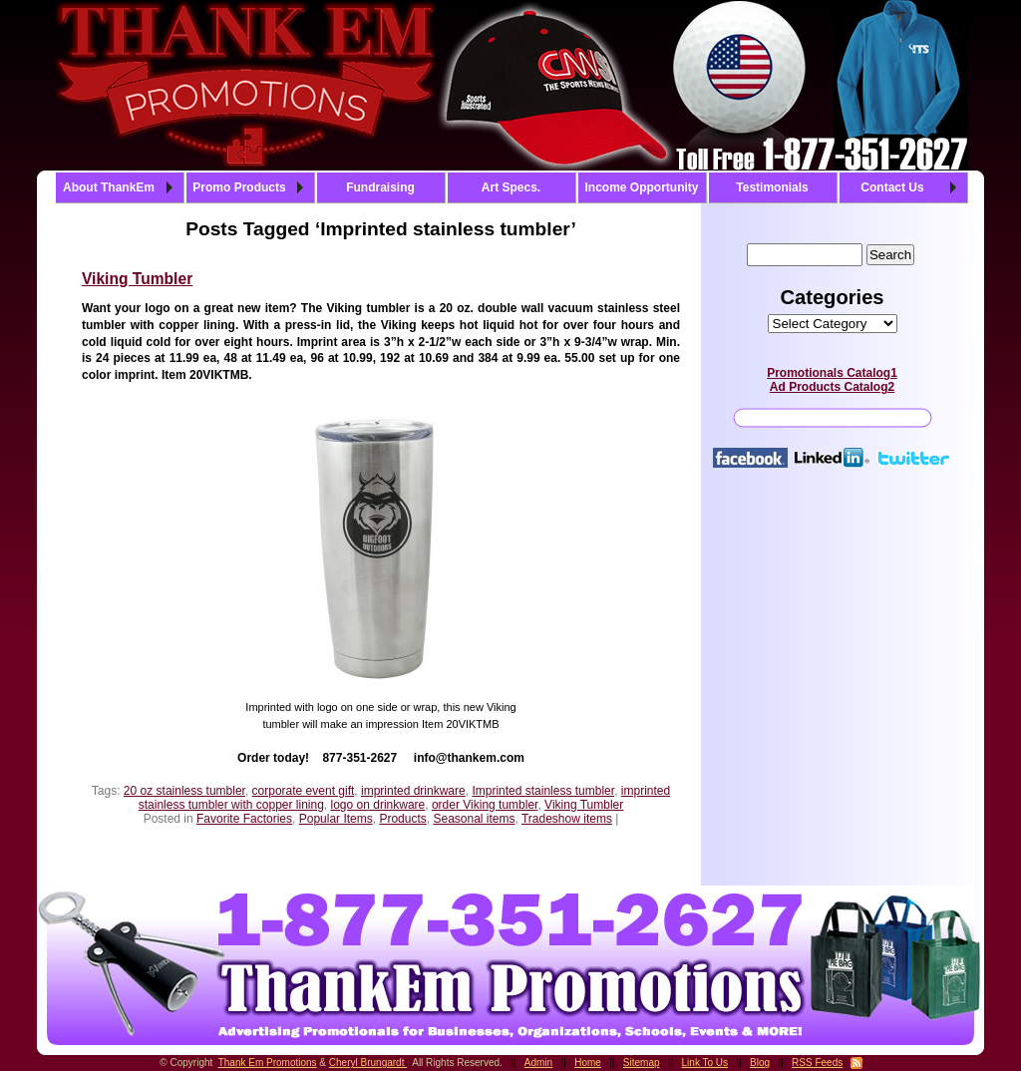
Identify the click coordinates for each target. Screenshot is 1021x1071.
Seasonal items (473, 819)
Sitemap (641, 1062)
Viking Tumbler (137, 278)
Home (587, 1062)
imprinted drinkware (413, 791)
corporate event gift (303, 791)
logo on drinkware (378, 805)
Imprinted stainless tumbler (543, 791)
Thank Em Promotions (267, 1062)
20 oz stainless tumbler (184, 791)
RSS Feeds (817, 1062)
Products (402, 819)
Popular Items (336, 819)
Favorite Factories (244, 819)
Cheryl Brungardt (368, 1062)
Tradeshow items (566, 819)
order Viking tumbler (485, 805)
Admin (538, 1062)
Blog (760, 1062)
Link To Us (705, 1062)
